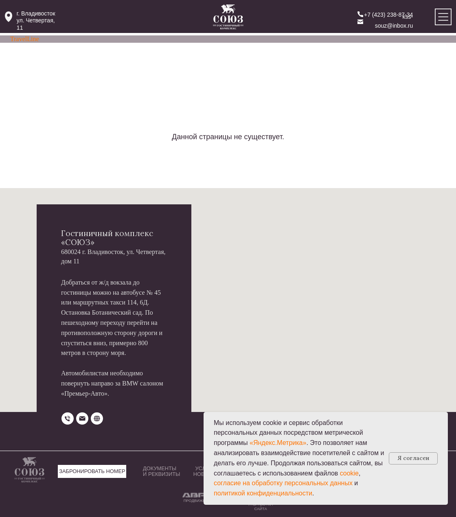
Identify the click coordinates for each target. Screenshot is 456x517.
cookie (349, 473)
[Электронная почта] (82, 418)
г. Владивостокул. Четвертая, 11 (36, 20)
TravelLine (24, 38)
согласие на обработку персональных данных (283, 483)
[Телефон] (67, 418)
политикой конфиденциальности (263, 493)
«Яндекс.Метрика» (278, 442)
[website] (97, 418)
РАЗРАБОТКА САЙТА (260, 506)
